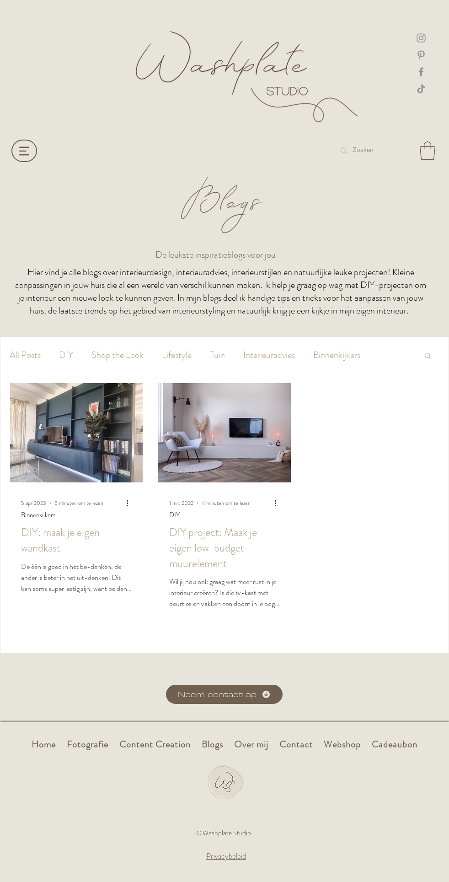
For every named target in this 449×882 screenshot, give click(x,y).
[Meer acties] (130, 503)
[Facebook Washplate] (421, 72)
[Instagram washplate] (421, 38)
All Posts (25, 355)
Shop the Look (117, 355)
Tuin (217, 355)
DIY (66, 355)
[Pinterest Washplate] (421, 55)
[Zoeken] (377, 150)
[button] (427, 150)
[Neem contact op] (224, 694)
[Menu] (24, 151)
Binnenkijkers (336, 355)
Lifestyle (177, 355)
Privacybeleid (226, 855)
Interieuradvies (269, 355)
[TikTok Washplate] (421, 89)
